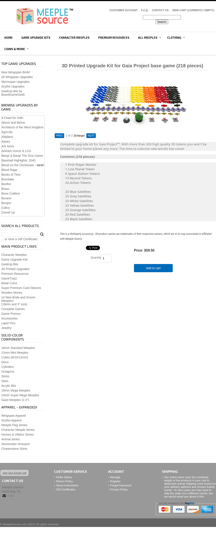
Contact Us (160, 10)
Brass (5, 188)
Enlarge (79, 135)
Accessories (9, 318)
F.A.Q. (144, 10)
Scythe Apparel (11, 420)
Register (115, 481)
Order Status (64, 477)
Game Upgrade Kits (35, 37)
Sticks (5, 376)
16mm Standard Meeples (18, 348)
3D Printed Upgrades (15, 269)
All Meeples (147, 37)
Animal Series (10, 439)
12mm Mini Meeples (14, 352)
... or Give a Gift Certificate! (19, 239)
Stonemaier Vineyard (15, 444)
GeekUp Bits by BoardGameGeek (13, 92)
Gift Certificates (65, 489)
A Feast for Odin (12, 118)
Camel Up (8, 212)
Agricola (7, 132)
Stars (4, 381)
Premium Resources (113, 37)
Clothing (174, 37)
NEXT (91, 135)
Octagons (7, 371)
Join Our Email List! (14, 473)
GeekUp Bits (9, 264)
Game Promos (11, 313)
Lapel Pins (8, 323)
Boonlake (8, 179)
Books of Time (11, 174)
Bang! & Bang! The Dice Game (22, 155)
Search (42, 234)
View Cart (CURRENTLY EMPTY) (193, 10)
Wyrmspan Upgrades (15, 81)
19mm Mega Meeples (15, 390)
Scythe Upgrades (12, 86)
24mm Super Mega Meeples (20, 395)
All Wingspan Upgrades (17, 77)
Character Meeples (74, 37)
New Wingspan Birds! (15, 72)
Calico (6, 207)
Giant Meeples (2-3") (15, 400)
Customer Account (123, 10)
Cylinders (7, 367)
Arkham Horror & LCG (16, 151)
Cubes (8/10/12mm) (14, 357)
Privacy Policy (119, 489)
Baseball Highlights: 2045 (19, 160)
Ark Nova (8, 146)
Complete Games (13, 309)
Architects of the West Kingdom (23, 127)
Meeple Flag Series (14, 425)
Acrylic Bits (8, 385)
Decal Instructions (67, 485)
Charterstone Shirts (14, 448)
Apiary (6, 141)
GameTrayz (9, 278)
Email (11, 495)
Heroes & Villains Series (17, 434)
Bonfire (6, 184)
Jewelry (6, 328)
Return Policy (64, 481)
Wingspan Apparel (13, 415)
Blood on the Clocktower (18, 165)
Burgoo (6, 203)
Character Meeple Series (18, 430)
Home (8, 37)
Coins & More (14, 49)
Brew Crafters (11, 193)
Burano (6, 198)
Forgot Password (120, 485)
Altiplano (7, 136)
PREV (59, 135)
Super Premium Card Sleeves (21, 288)
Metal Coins (9, 283)
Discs (5, 362)
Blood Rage (9, 170)
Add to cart (153, 268)
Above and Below (13, 122)
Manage (115, 477)
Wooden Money (11, 292)
